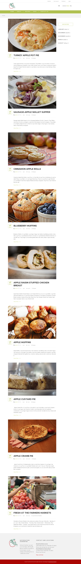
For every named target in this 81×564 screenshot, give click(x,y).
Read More (17, 71)
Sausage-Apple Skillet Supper (32, 112)
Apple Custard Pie (25, 399)
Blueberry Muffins (25, 225)
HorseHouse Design (52, 561)
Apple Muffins (22, 342)
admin (16, 58)
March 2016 (62, 39)
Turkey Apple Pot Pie (26, 55)
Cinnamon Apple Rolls (27, 169)
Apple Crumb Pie (23, 456)
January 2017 (63, 29)
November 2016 (63, 36)
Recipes (34, 58)
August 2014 (62, 43)
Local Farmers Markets (37, 515)
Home (3, 15)
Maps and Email (39, 554)
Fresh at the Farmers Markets (32, 513)
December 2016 (63, 32)
